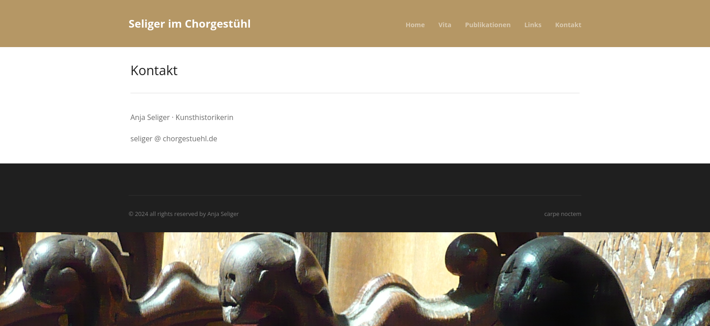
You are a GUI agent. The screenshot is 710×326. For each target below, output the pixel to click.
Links (533, 24)
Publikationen (488, 24)
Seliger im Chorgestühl (190, 23)
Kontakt (568, 24)
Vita (444, 24)
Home (415, 24)
